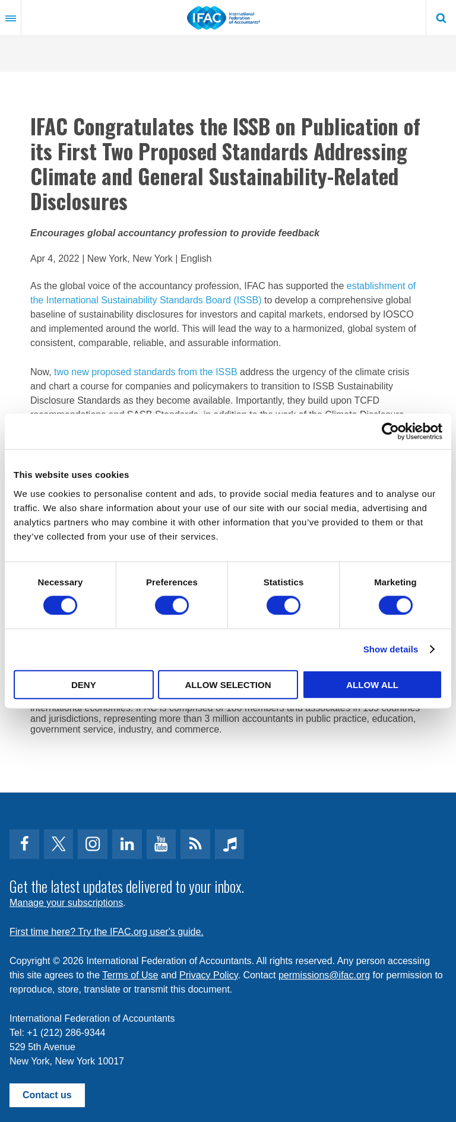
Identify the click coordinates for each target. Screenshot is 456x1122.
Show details (391, 649)
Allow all (372, 684)
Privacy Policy (208, 975)
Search (441, 18)
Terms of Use (130, 975)
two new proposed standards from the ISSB (146, 372)
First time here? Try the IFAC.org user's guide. (107, 932)
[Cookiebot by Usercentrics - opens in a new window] (390, 431)
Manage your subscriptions (66, 903)
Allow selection (228, 684)
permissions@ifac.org (324, 975)
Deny (83, 684)
